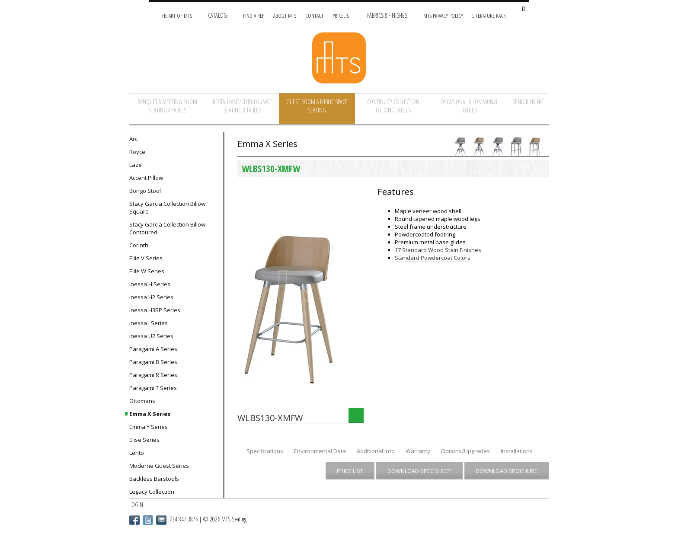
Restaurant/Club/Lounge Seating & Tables (242, 106)
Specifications (264, 451)
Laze (135, 165)
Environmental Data (320, 451)
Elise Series (144, 440)
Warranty (418, 451)
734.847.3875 (184, 519)
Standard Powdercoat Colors (432, 258)
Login (136, 505)
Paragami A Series (153, 349)
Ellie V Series (146, 258)
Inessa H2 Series (151, 297)
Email (161, 520)
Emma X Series (149, 414)
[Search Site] (523, 9)
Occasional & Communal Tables (469, 106)
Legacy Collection (151, 491)
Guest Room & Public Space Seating (317, 106)
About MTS (284, 15)
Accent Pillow (146, 178)
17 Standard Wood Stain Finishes (438, 250)
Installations (517, 451)
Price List (350, 471)
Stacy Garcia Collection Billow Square (167, 207)
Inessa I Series (148, 323)
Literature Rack (489, 15)
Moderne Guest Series (159, 466)
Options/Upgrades (465, 451)
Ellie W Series (146, 271)
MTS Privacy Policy (443, 15)
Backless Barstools (154, 478)
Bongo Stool (145, 191)
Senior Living (528, 102)
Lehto (136, 453)
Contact (314, 15)
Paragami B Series (153, 362)
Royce (137, 152)
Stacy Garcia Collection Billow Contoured (167, 228)
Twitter (148, 520)
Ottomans (142, 401)
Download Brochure (506, 471)
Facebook (134, 520)
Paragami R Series (153, 375)
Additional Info (376, 451)
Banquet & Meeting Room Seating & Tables (167, 106)
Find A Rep (253, 15)
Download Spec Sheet (419, 471)
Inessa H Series (149, 284)
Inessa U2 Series (151, 336)
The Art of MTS (176, 15)
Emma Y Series (148, 427)
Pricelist (342, 15)
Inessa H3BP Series (154, 310)
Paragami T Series (153, 388)
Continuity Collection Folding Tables (393, 106)
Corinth (138, 245)
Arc (133, 139)
